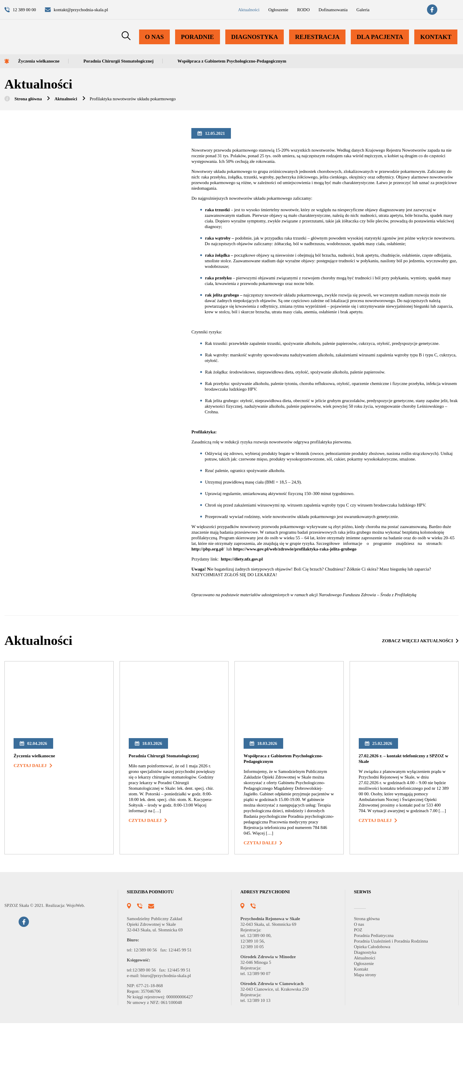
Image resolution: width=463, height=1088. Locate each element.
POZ (358, 995)
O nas (162, 43)
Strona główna (31, 102)
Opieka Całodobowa (377, 1012)
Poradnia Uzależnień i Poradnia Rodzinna (398, 1006)
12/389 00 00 (261, 1000)
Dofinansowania (313, 11)
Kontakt (436, 43)
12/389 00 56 (148, 1015)
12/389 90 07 (261, 1038)
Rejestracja (320, 43)
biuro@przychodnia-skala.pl (174, 1041)
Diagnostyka (259, 43)
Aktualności (219, 11)
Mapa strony (368, 1040)
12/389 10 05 (253, 1012)
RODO (281, 11)
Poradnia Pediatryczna (379, 1000)
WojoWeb (83, 989)
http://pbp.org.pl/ (213, 586)
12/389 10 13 (260, 1065)
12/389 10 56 (253, 1006)
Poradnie (204, 43)
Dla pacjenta (382, 43)
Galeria (348, 11)
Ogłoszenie (253, 11)
